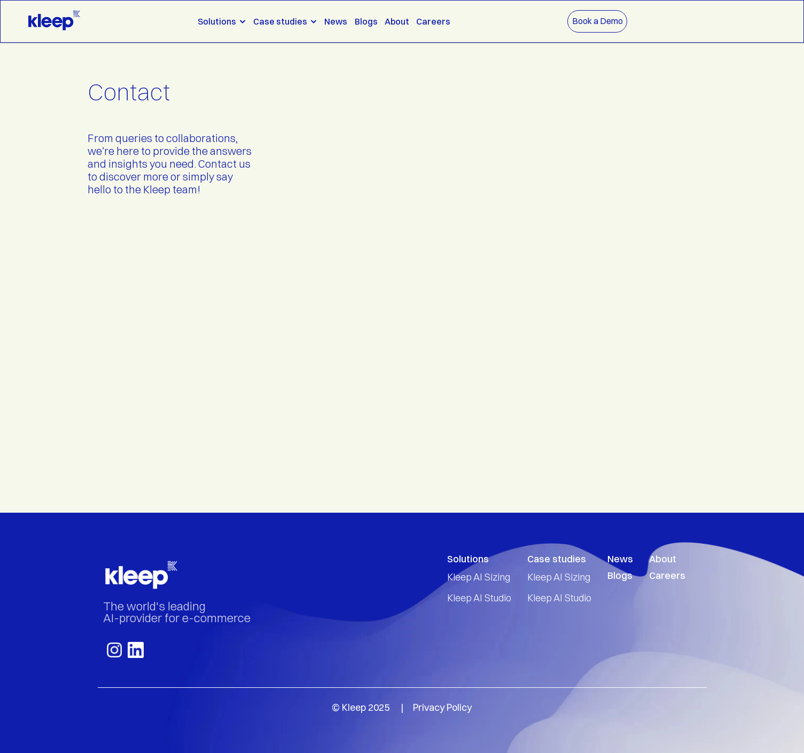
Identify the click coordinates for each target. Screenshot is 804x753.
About (397, 21)
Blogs (366, 21)
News (335, 21)
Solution (465, 559)
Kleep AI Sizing (478, 577)
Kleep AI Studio (479, 598)
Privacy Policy (442, 707)
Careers (433, 21)
